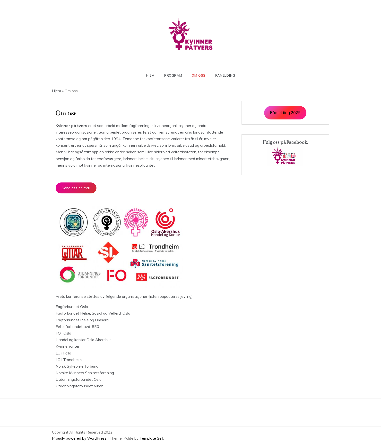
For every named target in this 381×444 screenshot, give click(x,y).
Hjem (150, 75)
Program (173, 75)
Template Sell (151, 438)
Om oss (199, 75)
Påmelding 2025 (285, 112)
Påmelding (225, 75)
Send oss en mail (76, 188)
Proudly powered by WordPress (80, 438)
